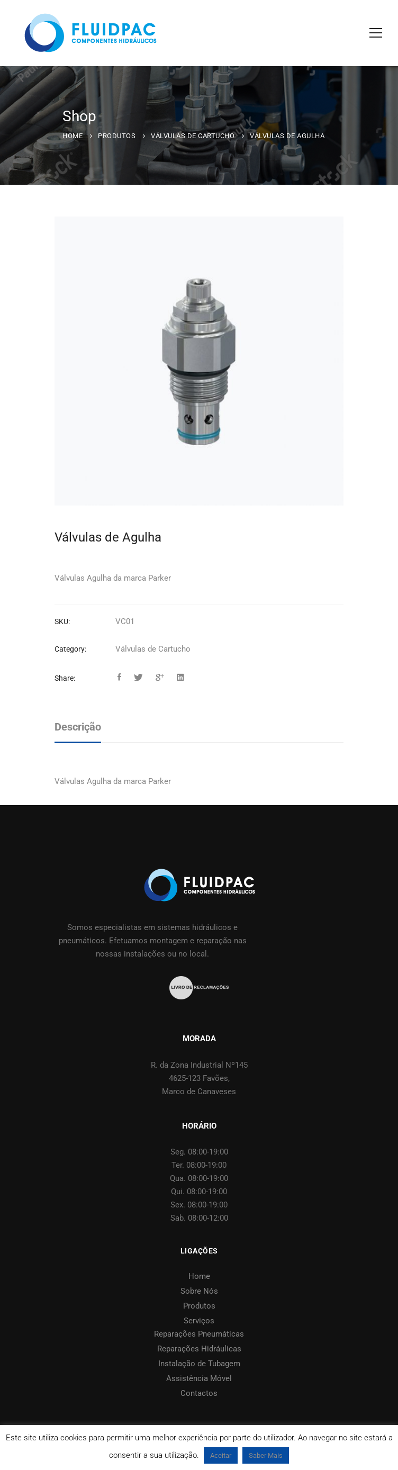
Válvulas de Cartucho (192, 136)
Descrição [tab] (78, 726)
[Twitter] (138, 678)
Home (72, 136)
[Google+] (159, 678)
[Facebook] (119, 678)
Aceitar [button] (220, 1455)
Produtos (116, 136)
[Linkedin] (180, 678)
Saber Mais (266, 1455)
